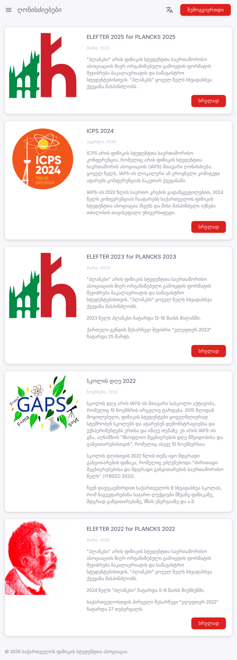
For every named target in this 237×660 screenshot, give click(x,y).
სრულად (208, 101)
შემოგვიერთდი (205, 10)
